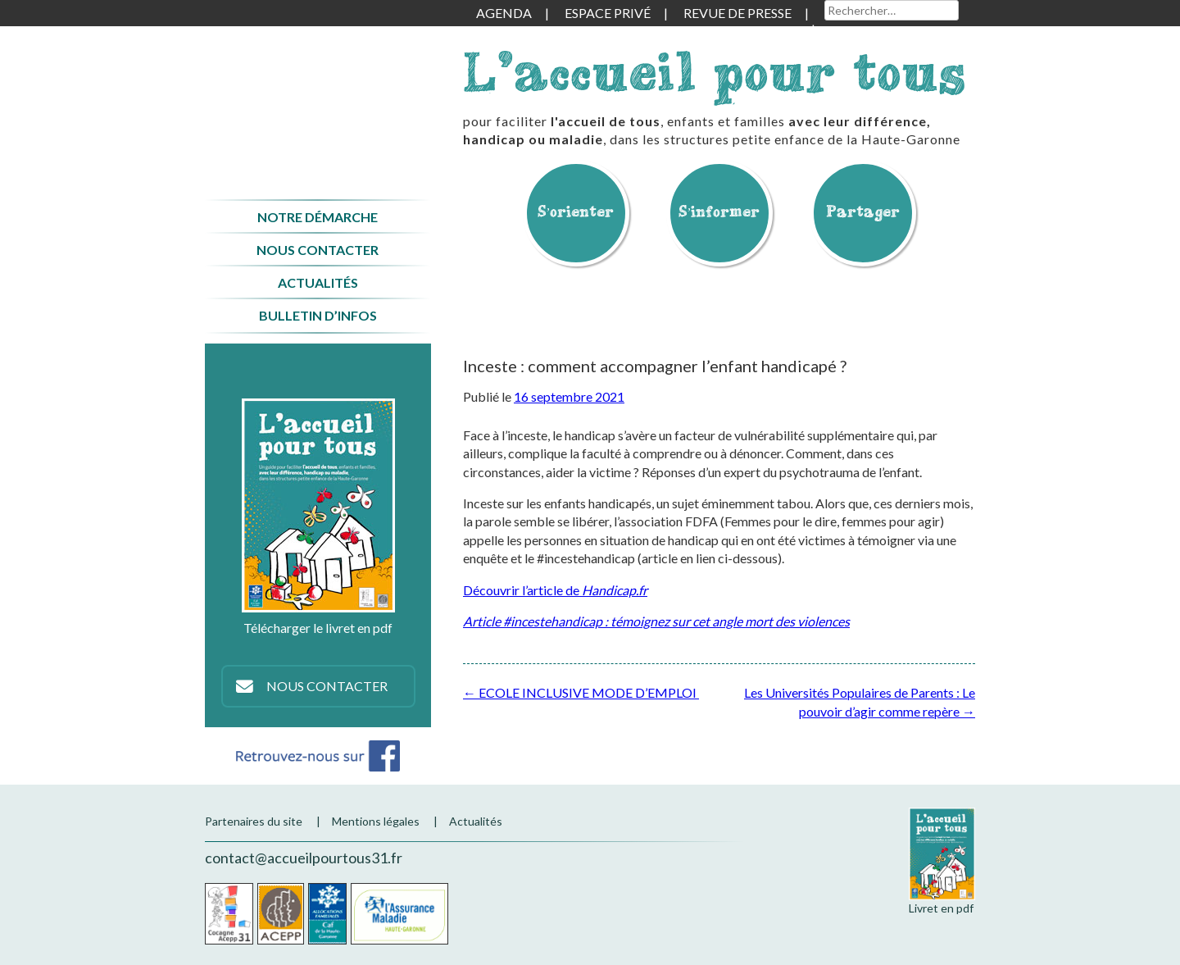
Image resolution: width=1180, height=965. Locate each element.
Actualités (318, 282)
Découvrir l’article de (555, 590)
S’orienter (576, 211)
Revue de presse (737, 12)
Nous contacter (317, 249)
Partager (863, 211)
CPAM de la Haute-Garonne (399, 914)
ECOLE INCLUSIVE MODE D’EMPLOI (581, 692)
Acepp (280, 914)
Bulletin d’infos (318, 315)
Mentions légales (376, 821)
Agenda (504, 12)
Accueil (317, 93)
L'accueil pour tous (714, 71)
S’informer (719, 211)
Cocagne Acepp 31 (229, 914)
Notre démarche (317, 217)
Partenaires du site (253, 821)
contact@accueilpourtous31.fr (303, 858)
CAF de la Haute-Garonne (327, 914)
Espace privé (608, 12)
